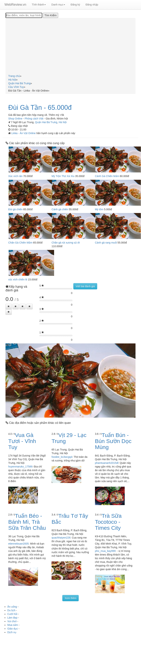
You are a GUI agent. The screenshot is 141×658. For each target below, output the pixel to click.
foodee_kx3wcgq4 (62, 456)
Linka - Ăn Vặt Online (23, 133)
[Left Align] (9, 306)
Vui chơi (12, 621)
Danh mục (58, 4)
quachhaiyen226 (61, 537)
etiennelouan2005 (18, 543)
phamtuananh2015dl (106, 462)
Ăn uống (12, 606)
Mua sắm (12, 624)
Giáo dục (12, 628)
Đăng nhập (92, 4)
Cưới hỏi (12, 614)
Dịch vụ (11, 632)
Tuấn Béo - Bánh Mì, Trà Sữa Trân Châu (27, 522)
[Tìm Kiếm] (50, 15)
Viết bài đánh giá (85, 286)
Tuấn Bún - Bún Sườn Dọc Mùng (113, 441)
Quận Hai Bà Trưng (46, 122)
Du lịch (11, 610)
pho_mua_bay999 (105, 550)
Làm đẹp (12, 617)
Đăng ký (75, 4)
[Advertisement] (70, 46)
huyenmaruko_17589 (20, 466)
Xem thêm (70, 598)
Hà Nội (63, 122)
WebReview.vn (15, 4)
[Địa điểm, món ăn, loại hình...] (24, 15)
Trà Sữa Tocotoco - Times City (108, 522)
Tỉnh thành (39, 4)
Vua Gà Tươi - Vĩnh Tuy (22, 441)
